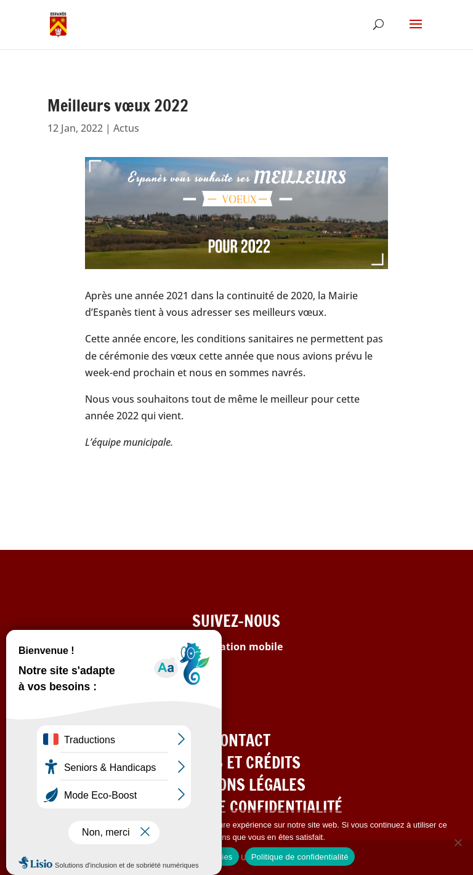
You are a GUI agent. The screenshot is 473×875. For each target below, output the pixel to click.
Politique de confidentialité (300, 856)
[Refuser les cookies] (457, 842)
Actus (126, 128)
